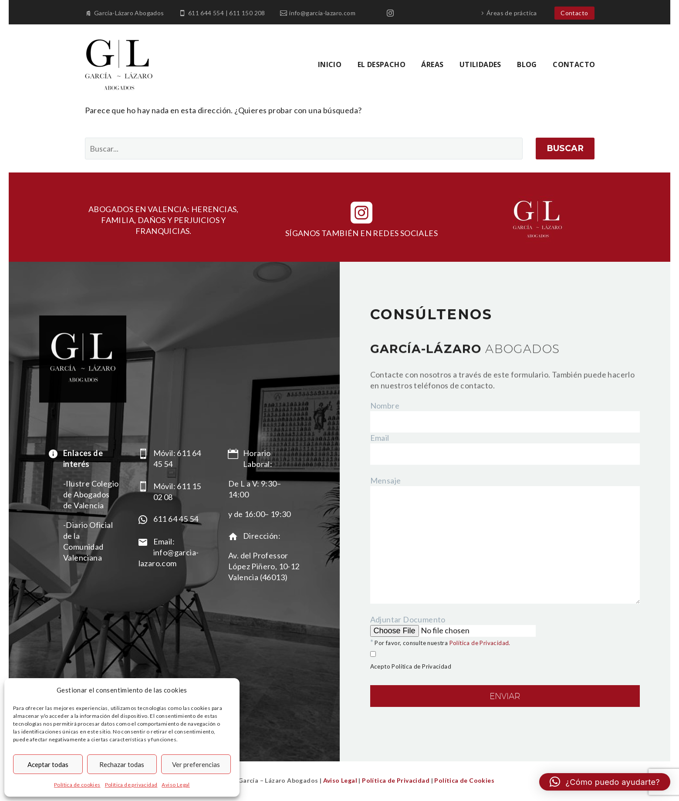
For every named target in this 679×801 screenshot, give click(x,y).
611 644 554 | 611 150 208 (226, 13)
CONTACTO (574, 64)
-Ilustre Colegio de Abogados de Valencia (90, 494)
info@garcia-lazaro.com (322, 13)
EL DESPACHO (381, 64)
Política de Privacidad (395, 780)
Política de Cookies (463, 780)
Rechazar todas (121, 764)
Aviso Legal (175, 784)
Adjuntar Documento (505, 673)
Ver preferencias (196, 764)
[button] (604, 782)
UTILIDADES (480, 64)
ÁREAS (432, 64)
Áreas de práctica (511, 13)
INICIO (329, 64)
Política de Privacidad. (479, 642)
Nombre (384, 405)
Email (379, 438)
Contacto (574, 13)
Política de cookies (77, 784)
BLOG (527, 64)
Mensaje (385, 480)
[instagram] (361, 212)
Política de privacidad (131, 784)
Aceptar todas (47, 764)
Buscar (565, 148)
